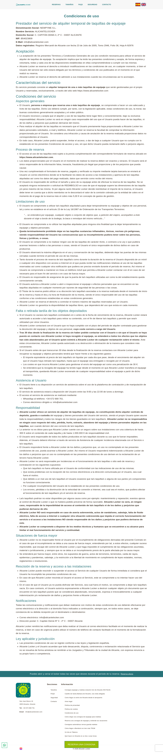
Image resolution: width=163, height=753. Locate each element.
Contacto (106, 4)
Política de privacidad (72, 705)
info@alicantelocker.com (33, 712)
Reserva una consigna (81, 744)
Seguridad (92, 4)
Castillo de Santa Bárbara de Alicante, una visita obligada (85, 694)
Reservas (56, 4)
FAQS (80, 4)
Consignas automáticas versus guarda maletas (81, 724)
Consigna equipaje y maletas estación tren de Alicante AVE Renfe (87, 690)
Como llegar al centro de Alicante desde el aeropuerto (83, 697)
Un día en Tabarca (71, 732)
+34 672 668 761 (29, 708)
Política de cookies (71, 709)
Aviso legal (68, 701)
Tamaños (69, 4)
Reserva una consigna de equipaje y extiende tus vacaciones (86, 720)
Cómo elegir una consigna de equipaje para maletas (83, 717)
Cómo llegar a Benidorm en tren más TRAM (80, 728)
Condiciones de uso (71, 713)
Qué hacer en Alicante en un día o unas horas (81, 736)
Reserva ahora (127, 674)
